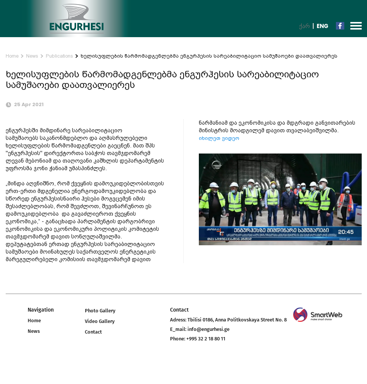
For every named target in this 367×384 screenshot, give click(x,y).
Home (12, 56)
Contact (93, 332)
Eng (322, 26)
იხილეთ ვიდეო (219, 138)
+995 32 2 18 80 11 (205, 339)
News (32, 56)
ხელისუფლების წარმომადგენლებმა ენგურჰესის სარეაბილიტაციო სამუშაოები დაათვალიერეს (209, 56)
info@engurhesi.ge (208, 329)
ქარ (304, 26)
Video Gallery (100, 321)
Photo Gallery (100, 310)
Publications (59, 56)
